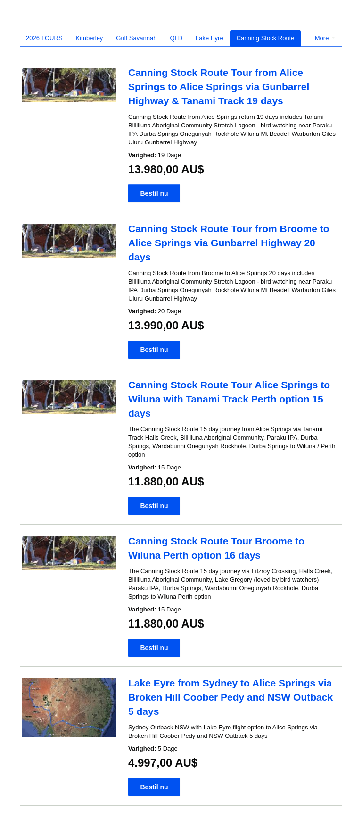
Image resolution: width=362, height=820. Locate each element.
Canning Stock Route (266, 38)
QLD (176, 38)
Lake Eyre (209, 38)
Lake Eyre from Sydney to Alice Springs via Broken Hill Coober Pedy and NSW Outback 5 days (230, 697)
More (325, 38)
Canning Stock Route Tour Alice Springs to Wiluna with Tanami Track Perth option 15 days (229, 398)
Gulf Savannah (136, 38)
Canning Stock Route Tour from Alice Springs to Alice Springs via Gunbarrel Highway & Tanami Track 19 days (218, 86)
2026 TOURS (44, 38)
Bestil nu (154, 193)
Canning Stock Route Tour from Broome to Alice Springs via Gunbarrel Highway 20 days (228, 242)
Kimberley (89, 38)
